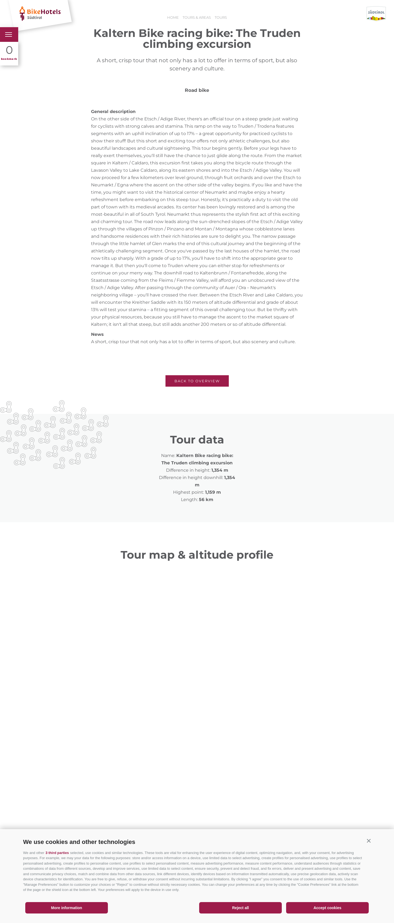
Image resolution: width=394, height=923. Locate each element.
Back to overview (197, 381)
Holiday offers (118, 13)
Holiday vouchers (191, 13)
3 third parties (57, 853)
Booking (152, 13)
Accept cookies (328, 908)
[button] (369, 840)
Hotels (86, 13)
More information (66, 908)
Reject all (240, 908)
